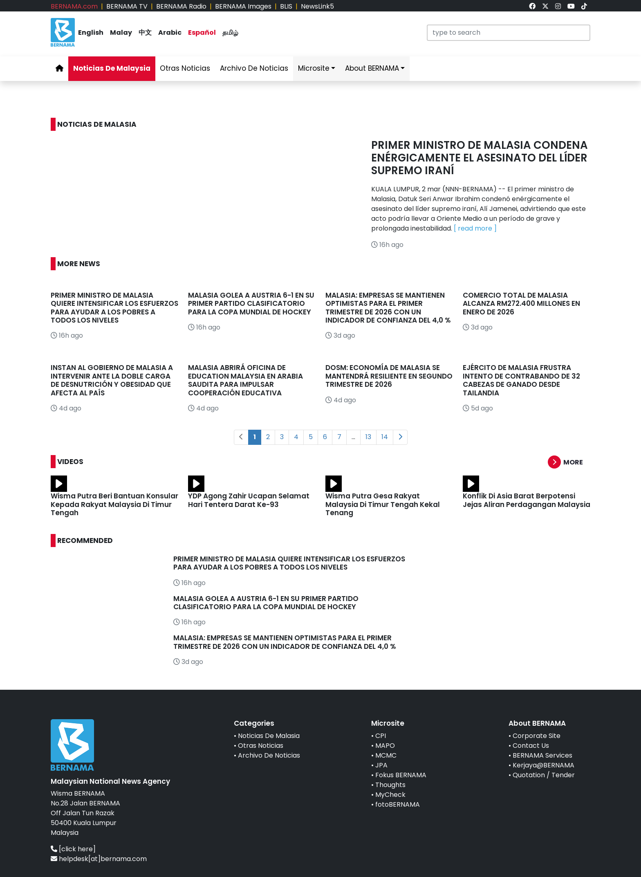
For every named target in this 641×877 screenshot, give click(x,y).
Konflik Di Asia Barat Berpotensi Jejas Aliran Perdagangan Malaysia (526, 500)
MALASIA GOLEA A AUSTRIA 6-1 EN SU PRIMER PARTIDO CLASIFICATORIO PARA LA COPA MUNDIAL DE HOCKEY (251, 303)
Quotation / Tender (544, 775)
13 (368, 437)
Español (202, 32)
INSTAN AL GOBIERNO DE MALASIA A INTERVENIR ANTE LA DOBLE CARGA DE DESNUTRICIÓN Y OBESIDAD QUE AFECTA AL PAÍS (112, 380)
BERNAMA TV (127, 6)
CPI (380, 735)
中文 (145, 32)
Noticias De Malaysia (111, 68)
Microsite (313, 68)
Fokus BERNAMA (400, 775)
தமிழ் (230, 32)
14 (384, 437)
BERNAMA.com (74, 6)
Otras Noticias (185, 68)
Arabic (170, 32)
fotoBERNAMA (397, 804)
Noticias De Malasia (269, 735)
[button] (569, 462)
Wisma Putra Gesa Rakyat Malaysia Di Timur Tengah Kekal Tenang (382, 504)
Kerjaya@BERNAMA (543, 765)
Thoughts (390, 785)
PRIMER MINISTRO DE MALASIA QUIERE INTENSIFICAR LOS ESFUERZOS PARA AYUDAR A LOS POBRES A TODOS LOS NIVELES (114, 307)
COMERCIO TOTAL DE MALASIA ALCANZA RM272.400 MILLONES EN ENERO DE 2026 (521, 303)
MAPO (385, 745)
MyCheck (390, 794)
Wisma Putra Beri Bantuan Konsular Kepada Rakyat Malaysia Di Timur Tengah (114, 504)
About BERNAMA (372, 68)
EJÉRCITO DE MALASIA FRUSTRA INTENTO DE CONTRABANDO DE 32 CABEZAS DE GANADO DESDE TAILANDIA (521, 380)
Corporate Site (536, 735)
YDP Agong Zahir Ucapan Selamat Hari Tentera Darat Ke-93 (248, 500)
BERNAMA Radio (181, 6)
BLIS (286, 6)
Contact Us (531, 745)
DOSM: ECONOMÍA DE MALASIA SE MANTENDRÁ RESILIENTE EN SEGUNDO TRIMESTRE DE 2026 (389, 376)
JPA (381, 765)
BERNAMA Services (542, 755)
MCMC (386, 755)
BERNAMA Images (243, 6)
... (353, 437)
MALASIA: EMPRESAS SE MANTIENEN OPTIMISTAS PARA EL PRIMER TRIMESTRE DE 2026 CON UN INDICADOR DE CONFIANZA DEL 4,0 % (388, 307)
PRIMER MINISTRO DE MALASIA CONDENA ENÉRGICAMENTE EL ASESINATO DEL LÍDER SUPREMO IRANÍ (479, 158)
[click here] (77, 849)
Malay (121, 32)
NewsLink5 (317, 6)
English (90, 32)
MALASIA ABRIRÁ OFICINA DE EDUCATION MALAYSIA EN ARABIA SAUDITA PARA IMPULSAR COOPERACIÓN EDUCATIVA (245, 380)
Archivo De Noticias (254, 68)
